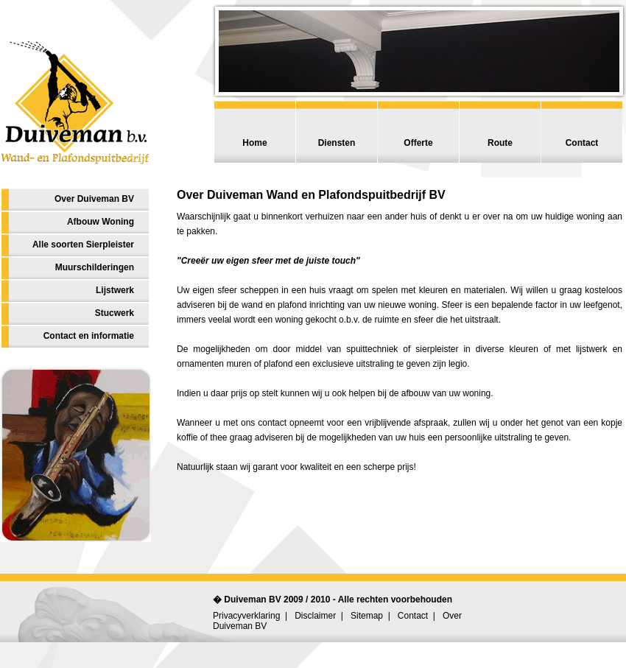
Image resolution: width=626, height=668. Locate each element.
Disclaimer (315, 616)
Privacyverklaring (246, 616)
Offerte (418, 143)
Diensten (337, 143)
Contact (582, 143)
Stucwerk (114, 313)
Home (254, 143)
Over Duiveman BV (94, 199)
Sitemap (367, 616)
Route (500, 143)
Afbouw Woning (100, 222)
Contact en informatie (88, 336)
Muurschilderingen (94, 267)
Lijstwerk (115, 290)
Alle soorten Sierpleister (83, 244)
